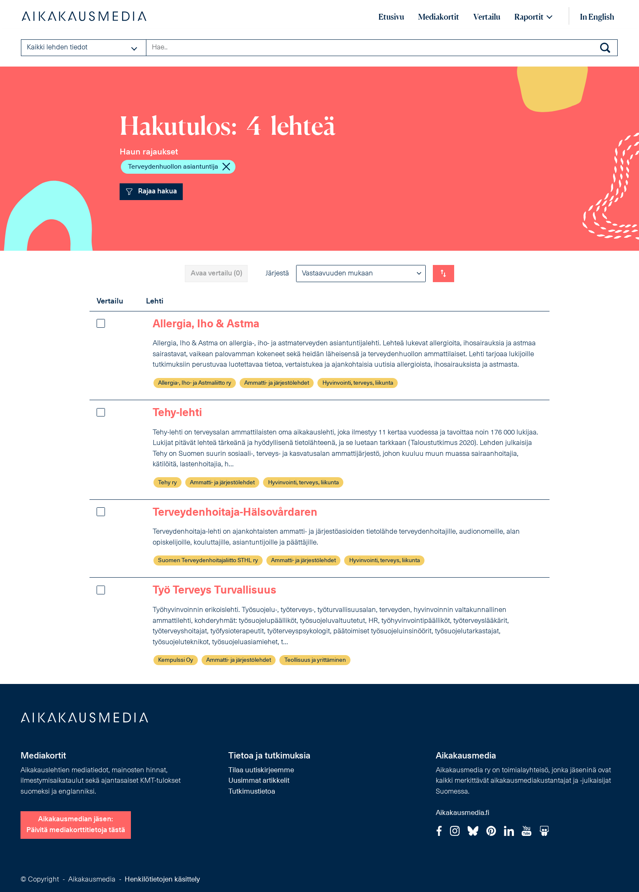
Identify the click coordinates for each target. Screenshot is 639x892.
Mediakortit (438, 16)
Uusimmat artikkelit (258, 780)
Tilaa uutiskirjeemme (261, 770)
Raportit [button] (529, 16)
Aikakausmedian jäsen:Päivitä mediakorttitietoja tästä (75, 825)
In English (597, 16)
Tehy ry (167, 483)
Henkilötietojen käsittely (162, 879)
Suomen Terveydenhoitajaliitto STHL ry (208, 561)
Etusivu (391, 16)
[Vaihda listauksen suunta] (444, 273)
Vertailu (486, 16)
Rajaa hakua (151, 191)
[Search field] (382, 47)
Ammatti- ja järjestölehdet (276, 383)
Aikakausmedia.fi (462, 813)
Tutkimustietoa (251, 791)
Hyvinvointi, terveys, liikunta (357, 383)
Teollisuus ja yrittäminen (315, 660)
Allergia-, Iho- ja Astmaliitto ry (194, 383)
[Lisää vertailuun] (101, 323)
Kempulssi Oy (175, 660)
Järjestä (277, 273)
